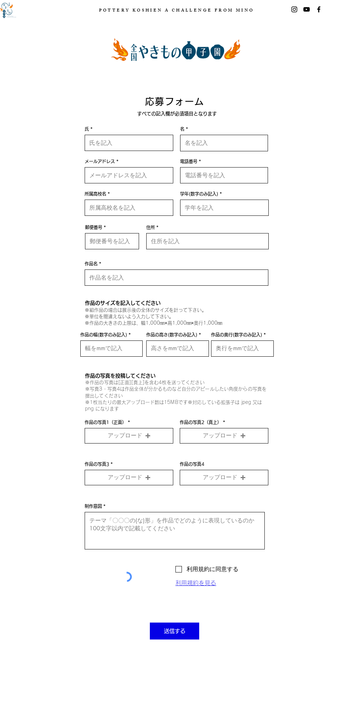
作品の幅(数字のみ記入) (103, 335)
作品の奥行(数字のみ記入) (236, 335)
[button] (129, 436)
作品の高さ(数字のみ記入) (171, 335)
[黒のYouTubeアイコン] (306, 9)
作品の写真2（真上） (201, 422)
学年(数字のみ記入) (199, 194)
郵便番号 (93, 227)
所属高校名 (95, 194)
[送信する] (174, 631)
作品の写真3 (97, 464)
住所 (150, 227)
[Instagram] (294, 9)
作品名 (91, 264)
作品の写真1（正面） (105, 422)
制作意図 (93, 506)
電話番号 (188, 161)
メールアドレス (100, 161)
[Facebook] (319, 9)
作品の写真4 (192, 464)
